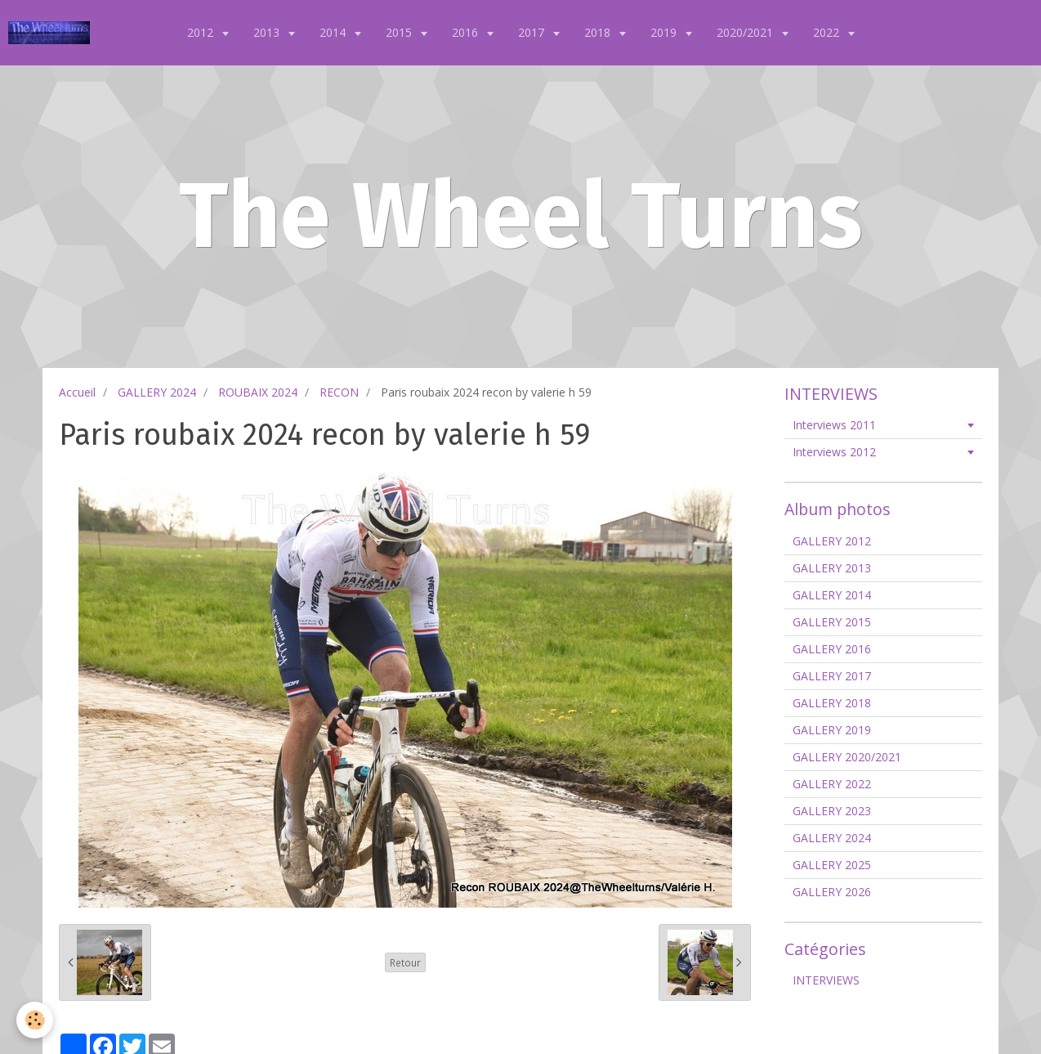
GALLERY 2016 (832, 649)
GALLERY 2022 (832, 784)
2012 (202, 32)
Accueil (77, 392)
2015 (400, 32)
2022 (827, 32)
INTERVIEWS (826, 980)
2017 (532, 32)
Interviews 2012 (834, 452)
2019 (665, 32)
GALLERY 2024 (157, 392)
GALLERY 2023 (832, 811)
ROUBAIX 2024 (257, 392)
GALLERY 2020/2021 (847, 757)
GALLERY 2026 (832, 891)
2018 (599, 32)
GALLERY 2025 (832, 864)
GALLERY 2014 (832, 595)
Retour (405, 962)
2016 (466, 32)
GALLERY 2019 (832, 730)
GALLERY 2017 (832, 676)
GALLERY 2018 (832, 703)
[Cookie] (34, 1020)
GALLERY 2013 (832, 568)
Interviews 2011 (834, 425)
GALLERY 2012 (832, 541)
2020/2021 (746, 32)
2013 (268, 32)
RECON (339, 392)
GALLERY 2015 (832, 622)
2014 (334, 32)
